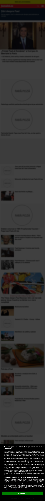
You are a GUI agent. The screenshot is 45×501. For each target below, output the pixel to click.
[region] (22, 472)
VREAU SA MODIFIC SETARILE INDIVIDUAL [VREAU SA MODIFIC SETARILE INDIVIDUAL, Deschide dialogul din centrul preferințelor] (22, 498)
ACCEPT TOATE (22, 493)
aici (28, 467)
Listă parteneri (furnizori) (10, 489)
